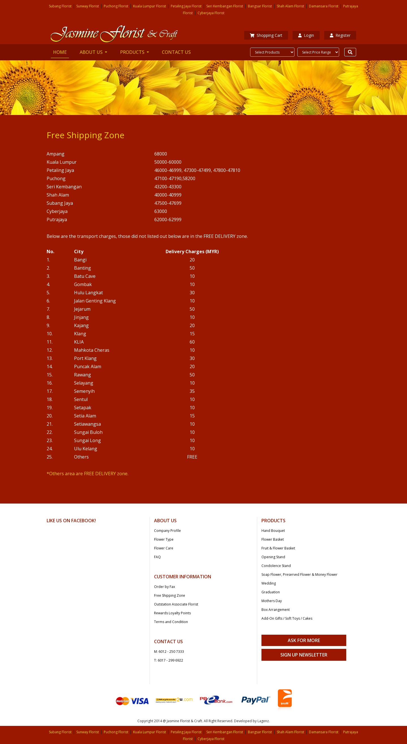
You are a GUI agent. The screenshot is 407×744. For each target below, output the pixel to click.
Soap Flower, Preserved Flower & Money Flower (299, 574)
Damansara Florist (323, 6)
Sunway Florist (87, 6)
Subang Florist (60, 6)
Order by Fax (164, 586)
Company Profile (167, 530)
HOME (61, 51)
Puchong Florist (116, 6)
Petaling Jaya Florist (186, 6)
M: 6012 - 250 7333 (169, 651)
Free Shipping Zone (169, 595)
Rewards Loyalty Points (172, 613)
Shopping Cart (266, 35)
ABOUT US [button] (92, 52)
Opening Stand (273, 557)
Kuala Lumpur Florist (149, 6)
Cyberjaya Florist (211, 12)
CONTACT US (176, 52)
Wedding (268, 583)
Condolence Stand (276, 565)
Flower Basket (272, 539)
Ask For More (304, 640)
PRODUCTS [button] (133, 52)
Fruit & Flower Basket (278, 548)
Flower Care (163, 548)
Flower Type (164, 539)
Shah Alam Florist (290, 6)
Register (340, 35)
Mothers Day (271, 600)
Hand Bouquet (273, 530)
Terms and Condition (171, 621)
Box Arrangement (275, 609)
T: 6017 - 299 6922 (168, 660)
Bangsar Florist (260, 6)
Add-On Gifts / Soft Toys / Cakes (286, 618)
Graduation (270, 592)
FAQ (157, 557)
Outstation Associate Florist (176, 604)
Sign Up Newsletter (303, 655)
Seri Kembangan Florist (224, 6)
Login (306, 35)
